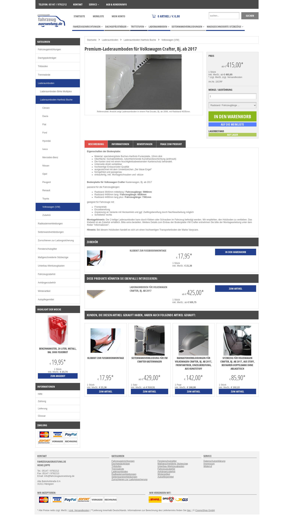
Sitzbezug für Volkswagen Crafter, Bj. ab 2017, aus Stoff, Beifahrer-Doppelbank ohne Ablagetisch (237, 363)
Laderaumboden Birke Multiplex (56, 91)
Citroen (46, 108)
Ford (44, 132)
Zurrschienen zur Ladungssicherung (56, 240)
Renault (46, 190)
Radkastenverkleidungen (50, 223)
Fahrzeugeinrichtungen (49, 49)
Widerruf (207, 466)
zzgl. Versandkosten (232, 77)
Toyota (45, 198)
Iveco (45, 149)
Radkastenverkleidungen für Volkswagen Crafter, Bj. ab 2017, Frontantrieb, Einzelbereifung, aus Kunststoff (193, 363)
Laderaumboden (110, 40)
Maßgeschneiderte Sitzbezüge (53, 257)
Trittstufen (43, 66)
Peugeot (46, 182)
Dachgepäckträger (47, 58)
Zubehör (46, 215)
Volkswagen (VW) (170, 40)
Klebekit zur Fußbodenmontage (148, 250)
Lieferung (42, 408)
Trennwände (44, 74)
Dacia (45, 116)
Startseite (79, 16)
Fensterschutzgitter (47, 249)
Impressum (208, 463)
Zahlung (42, 401)
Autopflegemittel (46, 299)
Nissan (45, 165)
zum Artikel (105, 391)
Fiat (44, 124)
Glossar (42, 416)
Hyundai (46, 141)
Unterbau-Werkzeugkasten (51, 265)
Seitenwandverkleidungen (51, 232)
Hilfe (40, 394)
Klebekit (91, 222)
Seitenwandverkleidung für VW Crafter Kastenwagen (149, 359)
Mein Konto (118, 16)
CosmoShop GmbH (205, 510)
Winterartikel (44, 291)
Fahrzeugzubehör (47, 274)
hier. (189, 510)
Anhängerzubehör (47, 282)
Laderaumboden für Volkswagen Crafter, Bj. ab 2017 (148, 288)
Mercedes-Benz (50, 157)
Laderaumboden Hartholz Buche (140, 40)
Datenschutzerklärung (214, 461)
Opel (44, 174)
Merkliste (98, 16)
